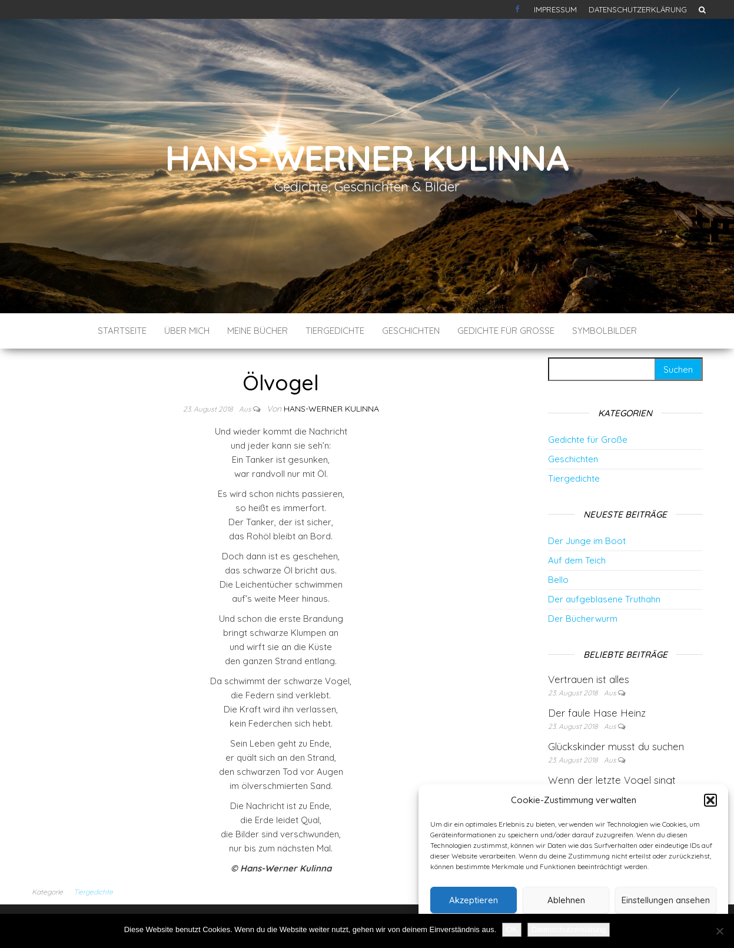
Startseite (122, 330)
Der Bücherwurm (582, 618)
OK (511, 929)
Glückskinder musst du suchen (616, 746)
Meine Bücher (257, 330)
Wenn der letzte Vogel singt (612, 780)
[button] (710, 800)
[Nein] (719, 931)
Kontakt (518, 9)
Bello (558, 579)
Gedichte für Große (505, 330)
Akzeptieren (473, 900)
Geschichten (411, 330)
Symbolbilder (604, 330)
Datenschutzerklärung (638, 9)
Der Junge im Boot (587, 540)
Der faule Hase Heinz (597, 713)
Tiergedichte (334, 330)
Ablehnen (566, 900)
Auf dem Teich (577, 560)
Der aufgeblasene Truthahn (604, 599)
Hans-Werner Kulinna (367, 157)
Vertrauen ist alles (588, 679)
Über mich (187, 330)
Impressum (555, 9)
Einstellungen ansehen (666, 900)
